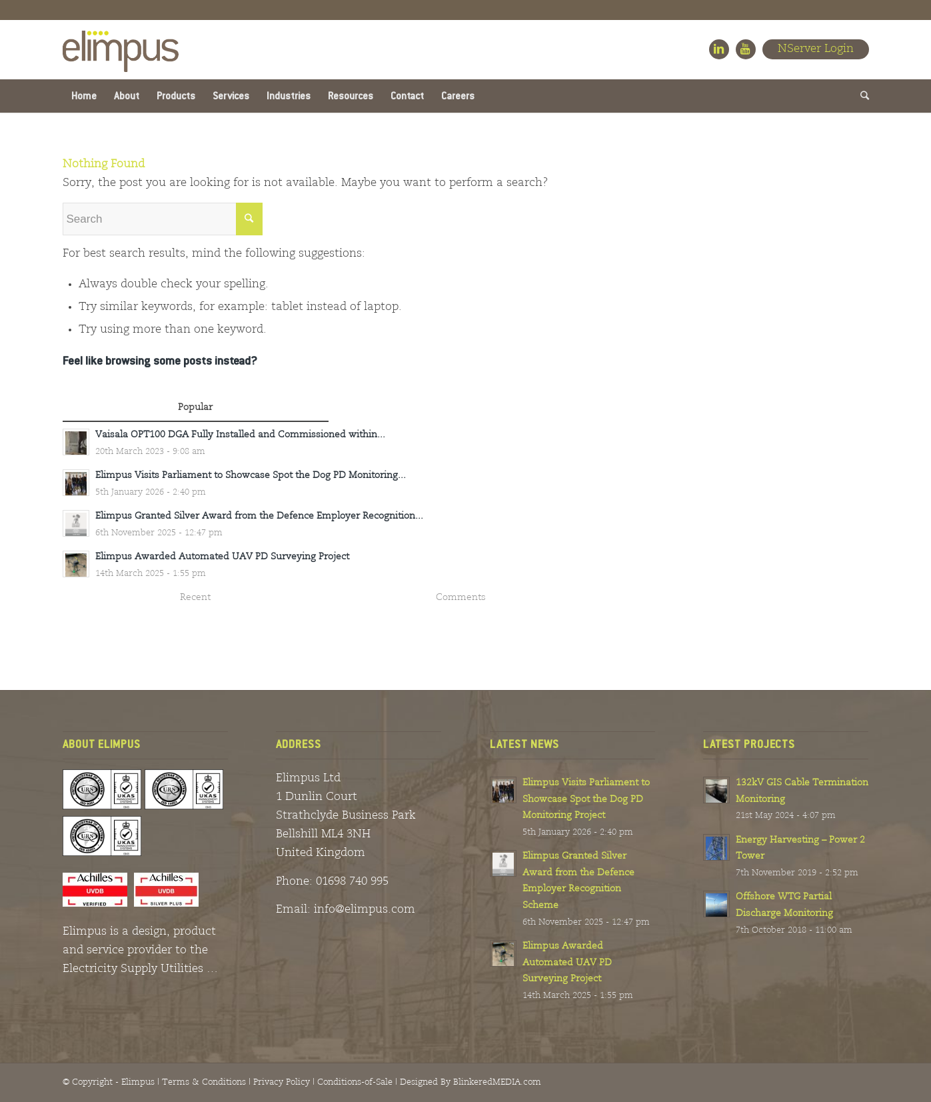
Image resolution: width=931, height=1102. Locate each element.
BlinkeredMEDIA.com (497, 1082)
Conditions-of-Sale (355, 1082)
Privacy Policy (281, 1082)
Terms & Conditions (204, 1082)
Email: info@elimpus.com (345, 909)
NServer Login (816, 49)
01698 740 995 (352, 881)
